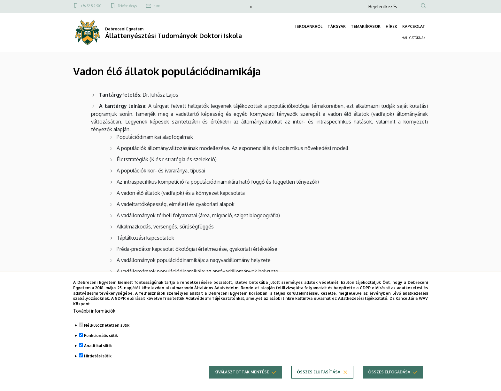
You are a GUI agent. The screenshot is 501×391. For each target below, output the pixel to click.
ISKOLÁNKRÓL (308, 26)
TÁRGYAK (337, 26)
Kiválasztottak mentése (241, 384)
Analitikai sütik (98, 357)
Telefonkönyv (127, 6)
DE (251, 7)
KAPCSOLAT (413, 26)
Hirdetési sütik (98, 368)
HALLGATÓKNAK (413, 38)
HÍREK (391, 26)
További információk (94, 323)
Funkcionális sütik (101, 347)
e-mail (158, 6)
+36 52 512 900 (91, 6)
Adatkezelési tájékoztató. (363, 310)
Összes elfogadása (389, 384)
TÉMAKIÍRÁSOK (366, 26)
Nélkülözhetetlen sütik (106, 337)
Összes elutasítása (318, 384)
